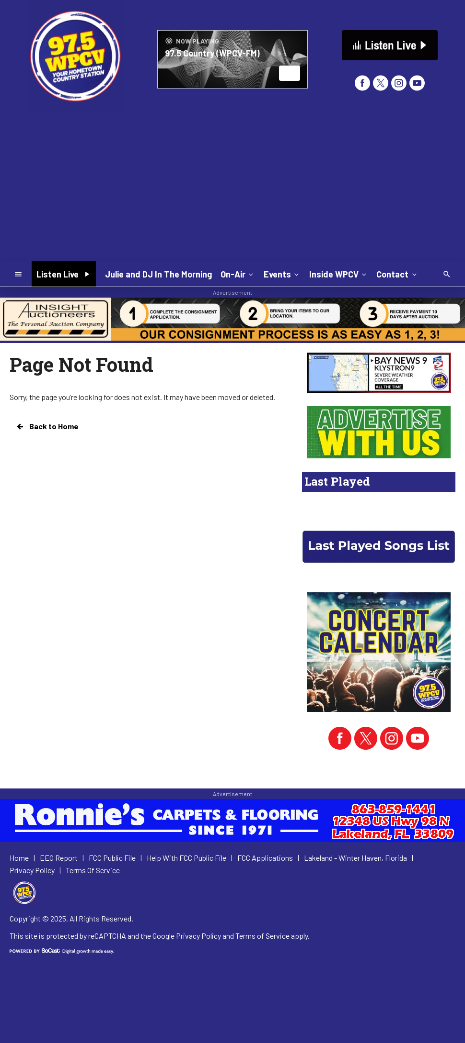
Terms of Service (262, 935)
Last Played (337, 481)
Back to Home (47, 426)
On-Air (238, 273)
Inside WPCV (338, 273)
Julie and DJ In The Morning (158, 274)
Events (282, 273)
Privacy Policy (198, 935)
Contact (397, 273)
